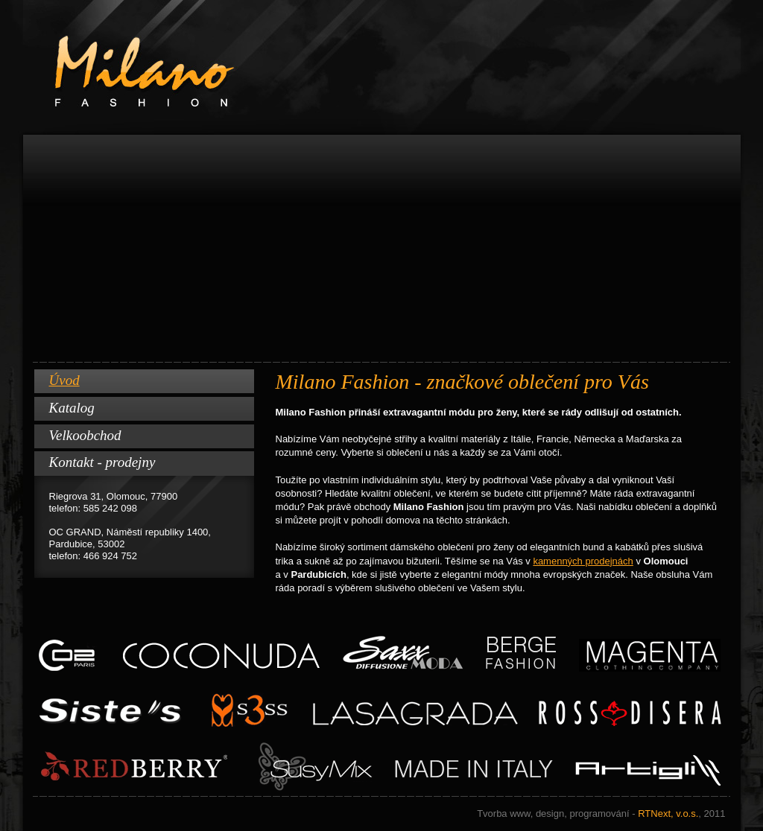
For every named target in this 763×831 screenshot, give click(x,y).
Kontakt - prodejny (102, 462)
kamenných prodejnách (583, 561)
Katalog (72, 408)
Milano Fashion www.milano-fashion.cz (382, 67)
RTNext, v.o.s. (601, 813)
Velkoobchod (85, 435)
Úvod (64, 380)
